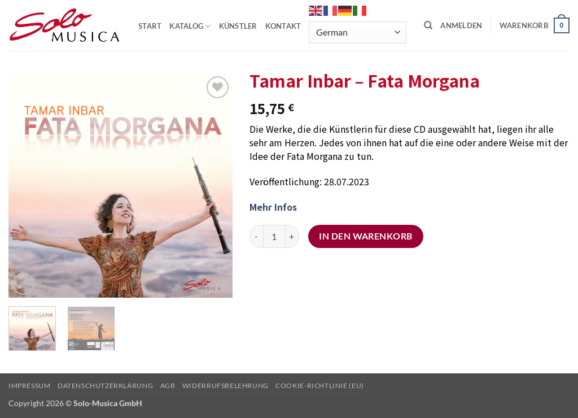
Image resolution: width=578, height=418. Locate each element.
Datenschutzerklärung (105, 385)
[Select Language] (357, 32)
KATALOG (190, 26)
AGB (168, 385)
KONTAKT (283, 26)
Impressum (29, 385)
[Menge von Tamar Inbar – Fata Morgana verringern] (256, 236)
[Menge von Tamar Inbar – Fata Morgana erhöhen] (292, 236)
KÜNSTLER (238, 26)
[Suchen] (428, 25)
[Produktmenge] (274, 236)
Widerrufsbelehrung (225, 385)
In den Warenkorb (365, 236)
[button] (461, 25)
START (149, 26)
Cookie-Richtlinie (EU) (319, 385)
